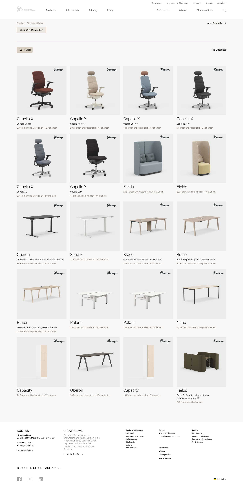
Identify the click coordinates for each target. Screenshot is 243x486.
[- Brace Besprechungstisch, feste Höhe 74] (201, 234)
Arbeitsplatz (72, 10)
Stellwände (130, 442)
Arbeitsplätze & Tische (135, 436)
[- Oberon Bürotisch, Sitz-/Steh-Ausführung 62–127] (41, 234)
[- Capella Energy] (148, 98)
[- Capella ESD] (95, 166)
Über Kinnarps (197, 433)
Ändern (223, 479)
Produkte (51, 10)
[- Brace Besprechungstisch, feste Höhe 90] (148, 234)
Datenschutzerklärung (200, 436)
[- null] (148, 166)
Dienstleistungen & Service (169, 436)
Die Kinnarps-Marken (31, 30)
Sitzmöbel (130, 433)
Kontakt (209, 3)
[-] (148, 301)
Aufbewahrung (131, 439)
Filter (25, 50)
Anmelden (221, 3)
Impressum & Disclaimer (178, 3)
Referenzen (163, 10)
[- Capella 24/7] (201, 98)
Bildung (93, 10)
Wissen (183, 10)
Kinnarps (197, 3)
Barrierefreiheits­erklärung (202, 439)
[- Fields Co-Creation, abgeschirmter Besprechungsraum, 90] (201, 370)
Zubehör (129, 445)
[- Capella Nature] (95, 98)
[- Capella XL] (41, 166)
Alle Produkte (215, 23)
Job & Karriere (197, 442)
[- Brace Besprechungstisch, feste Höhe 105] (41, 301)
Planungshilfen (205, 10)
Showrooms (157, 3)
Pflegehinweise (165, 458)
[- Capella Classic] (41, 98)
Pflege (110, 10)
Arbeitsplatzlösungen (167, 433)
